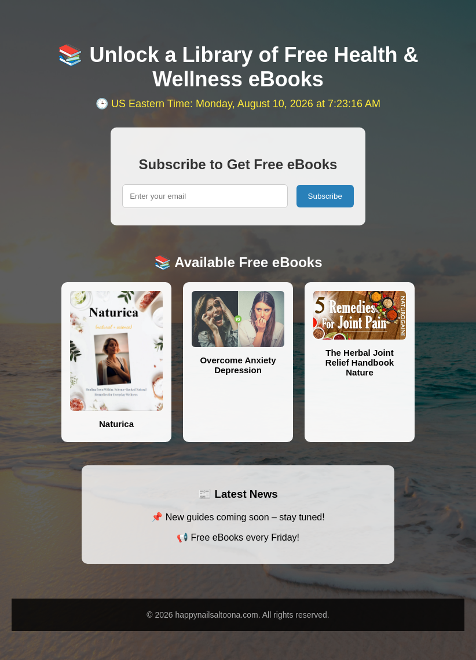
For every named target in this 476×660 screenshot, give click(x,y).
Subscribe (325, 196)
